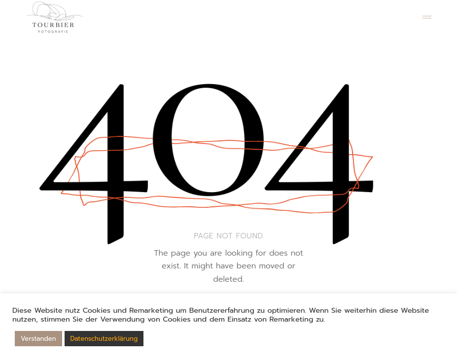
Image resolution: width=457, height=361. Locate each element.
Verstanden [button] (38, 338)
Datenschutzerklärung (104, 338)
